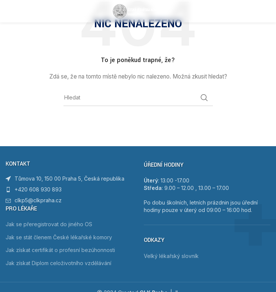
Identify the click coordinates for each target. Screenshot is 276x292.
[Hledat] (138, 97)
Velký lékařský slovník (171, 256)
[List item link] (69, 189)
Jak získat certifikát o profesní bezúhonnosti (60, 250)
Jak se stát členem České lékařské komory (59, 237)
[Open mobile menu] (17, 11)
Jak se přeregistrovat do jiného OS (49, 224)
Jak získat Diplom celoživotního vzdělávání (58, 263)
